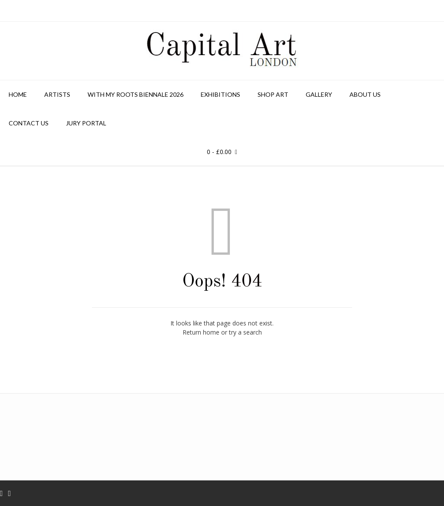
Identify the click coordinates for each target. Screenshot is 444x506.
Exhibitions (220, 94)
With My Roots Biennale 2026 (135, 94)
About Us (365, 94)
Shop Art (273, 94)
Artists (57, 94)
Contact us (29, 123)
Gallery (319, 94)
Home (18, 94)
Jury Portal (86, 123)
